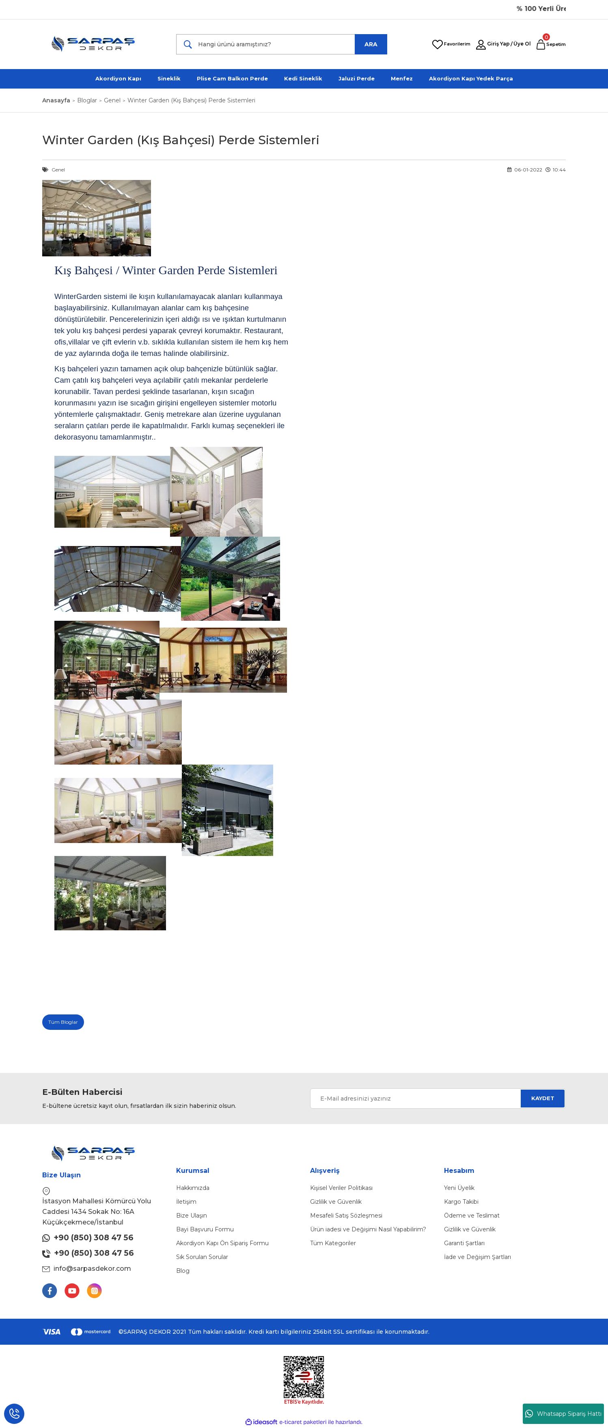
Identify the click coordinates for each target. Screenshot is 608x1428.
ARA (370, 44)
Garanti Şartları (464, 1243)
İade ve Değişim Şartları (477, 1257)
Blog (183, 1270)
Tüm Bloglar (63, 1022)
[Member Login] (481, 45)
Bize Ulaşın (191, 1215)
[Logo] (98, 44)
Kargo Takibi (461, 1201)
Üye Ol (522, 44)
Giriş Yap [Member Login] (498, 44)
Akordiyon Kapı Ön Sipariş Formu (222, 1243)
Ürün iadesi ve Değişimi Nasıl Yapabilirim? (368, 1229)
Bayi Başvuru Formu (205, 1229)
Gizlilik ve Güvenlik (336, 1201)
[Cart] (551, 44)
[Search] (281, 44)
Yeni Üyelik (459, 1188)
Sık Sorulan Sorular (202, 1257)
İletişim (186, 1201)
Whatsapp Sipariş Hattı (563, 1413)
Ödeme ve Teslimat (472, 1215)
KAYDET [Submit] (542, 1098)
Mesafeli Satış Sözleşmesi (346, 1215)
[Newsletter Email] (438, 1098)
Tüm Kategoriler (333, 1243)
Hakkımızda (192, 1188)
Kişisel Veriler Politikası (341, 1188)
